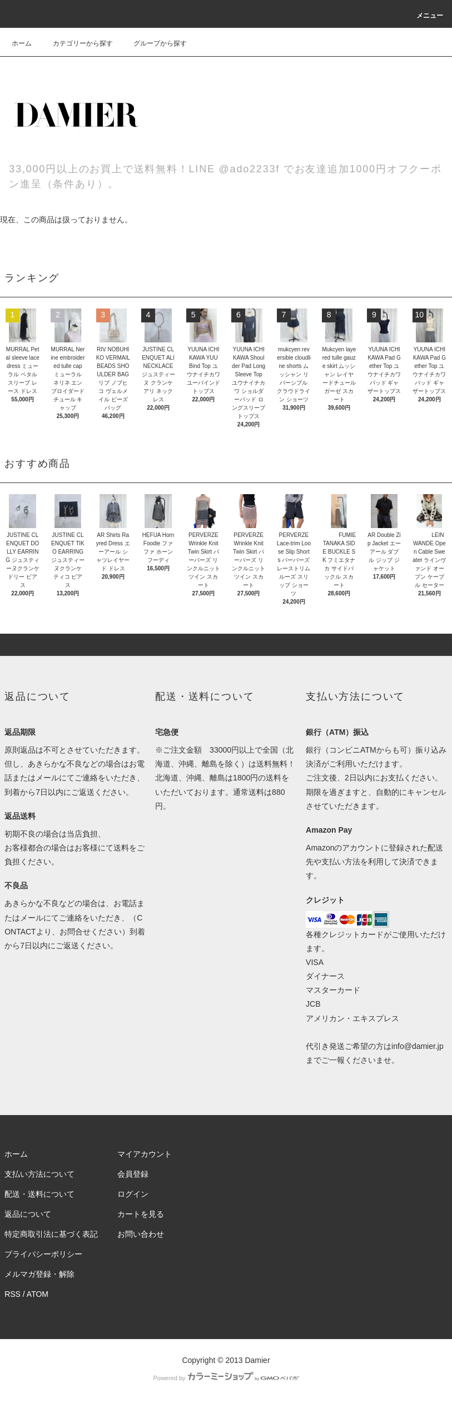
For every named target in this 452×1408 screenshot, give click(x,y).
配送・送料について (39, 1194)
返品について (27, 1214)
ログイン (132, 1194)
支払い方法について (39, 1174)
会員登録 (132, 1174)
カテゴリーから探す (76, 43)
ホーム (22, 43)
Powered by (226, 1378)
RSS (12, 1294)
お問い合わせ (140, 1234)
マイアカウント (144, 1154)
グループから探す (153, 43)
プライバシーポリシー (43, 1254)
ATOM (37, 1294)
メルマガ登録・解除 (39, 1274)
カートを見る (140, 1214)
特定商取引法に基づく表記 (51, 1234)
